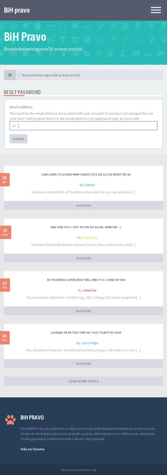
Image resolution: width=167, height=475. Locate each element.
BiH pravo (17, 10)
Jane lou (89, 290)
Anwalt (101, 470)
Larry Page (89, 343)
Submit (18, 138)
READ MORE (83, 205)
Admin (90, 184)
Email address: (21, 107)
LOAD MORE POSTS (83, 381)
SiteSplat (89, 237)
